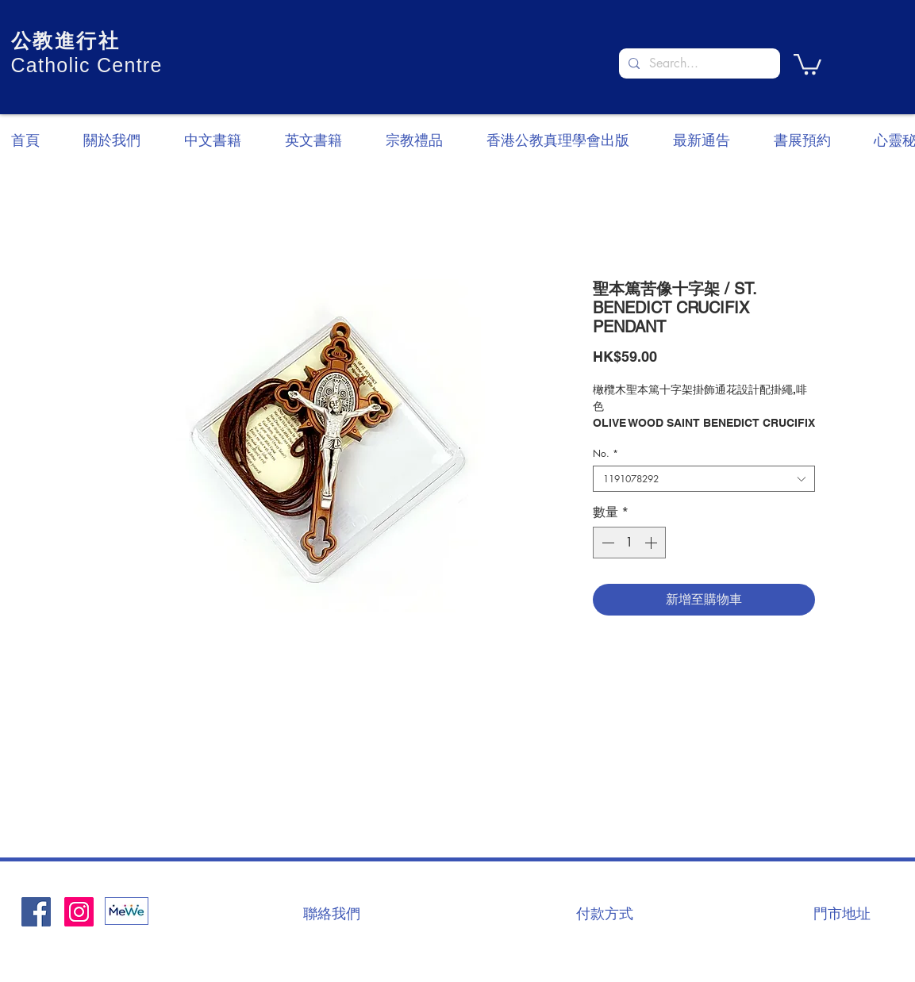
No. (605, 453)
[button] (807, 63)
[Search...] (698, 63)
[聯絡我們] (331, 913)
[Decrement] (606, 542)
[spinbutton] (629, 542)
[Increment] (652, 542)
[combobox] (704, 479)
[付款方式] (604, 913)
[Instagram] (79, 911)
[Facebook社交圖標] (36, 911)
